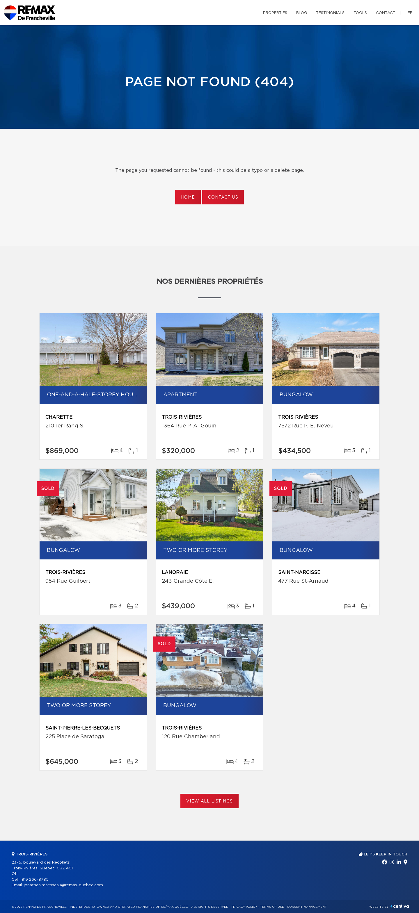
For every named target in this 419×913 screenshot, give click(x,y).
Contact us (223, 197)
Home (188, 197)
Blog (301, 13)
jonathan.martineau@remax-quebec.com (63, 885)
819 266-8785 (35, 880)
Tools (360, 13)
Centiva (399, 906)
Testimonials (330, 13)
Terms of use (272, 906)
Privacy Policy (244, 906)
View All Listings (209, 801)
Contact (385, 13)
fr (410, 13)
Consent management (307, 906)
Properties (275, 13)
